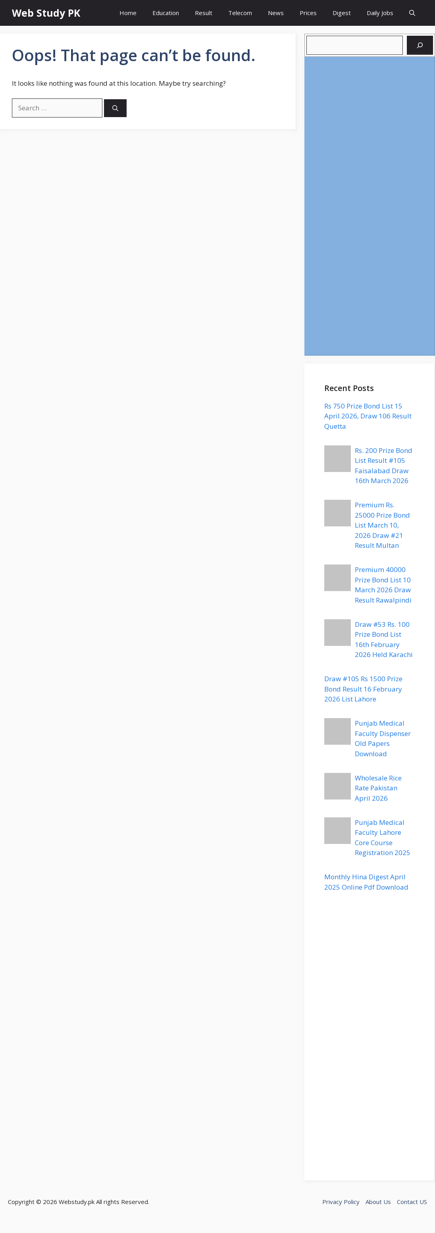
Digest (342, 13)
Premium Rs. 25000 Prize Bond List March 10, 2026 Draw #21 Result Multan (382, 525)
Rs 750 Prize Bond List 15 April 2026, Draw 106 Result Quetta (368, 416)
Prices (308, 13)
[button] (412, 13)
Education (165, 13)
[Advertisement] (369, 206)
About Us (378, 1202)
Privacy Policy (341, 1202)
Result (203, 13)
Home (128, 13)
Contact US (412, 1202)
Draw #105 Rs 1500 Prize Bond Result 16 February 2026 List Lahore (363, 688)
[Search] (115, 108)
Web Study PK (46, 12)
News (276, 13)
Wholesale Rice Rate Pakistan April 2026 (378, 788)
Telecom (240, 13)
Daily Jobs (380, 13)
